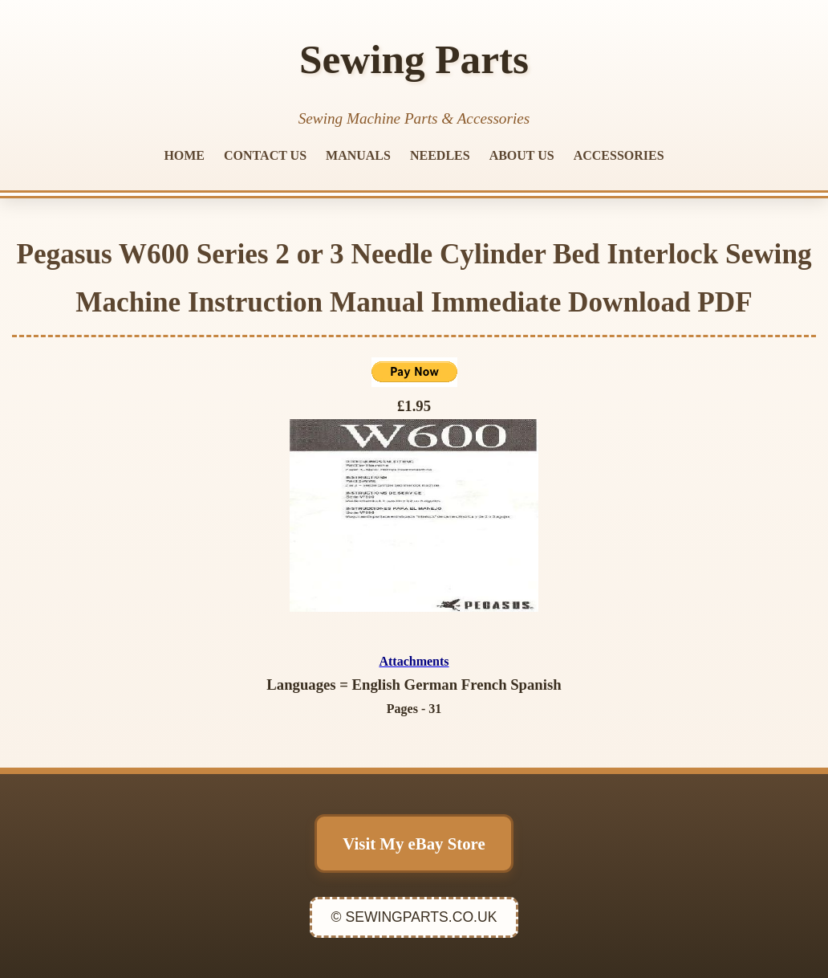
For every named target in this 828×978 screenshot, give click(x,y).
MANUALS (358, 155)
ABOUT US (521, 155)
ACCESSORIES (619, 155)
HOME (184, 155)
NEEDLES (440, 155)
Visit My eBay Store (414, 843)
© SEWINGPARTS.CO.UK (414, 917)
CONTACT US (265, 155)
